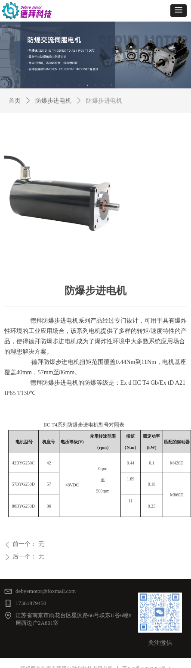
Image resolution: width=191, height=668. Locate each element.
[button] (178, 10)
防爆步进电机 (53, 100)
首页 (15, 100)
